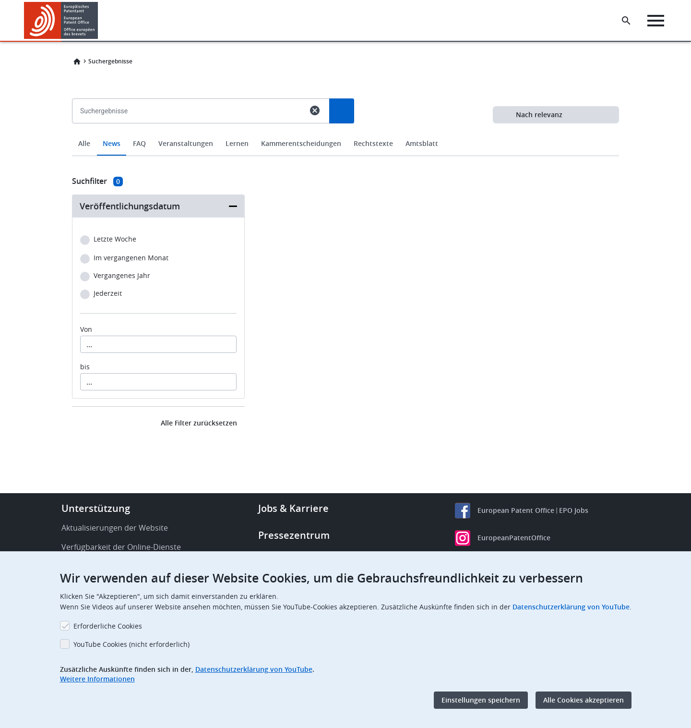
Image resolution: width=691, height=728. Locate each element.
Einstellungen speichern (480, 699)
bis (85, 367)
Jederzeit (108, 294)
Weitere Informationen (97, 678)
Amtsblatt (421, 143)
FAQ (139, 143)
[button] (99, 20)
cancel (315, 110)
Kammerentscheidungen (301, 143)
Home (76, 61)
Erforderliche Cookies (107, 626)
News (111, 143)
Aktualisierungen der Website (114, 527)
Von (86, 329)
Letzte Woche (115, 239)
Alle (84, 143)
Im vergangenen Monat (131, 258)
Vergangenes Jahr (122, 276)
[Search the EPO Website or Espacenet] (626, 20)
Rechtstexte (373, 143)
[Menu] (655, 21)
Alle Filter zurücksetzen (199, 422)
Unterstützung (95, 508)
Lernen (237, 143)
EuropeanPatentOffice (513, 537)
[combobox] (345, 133)
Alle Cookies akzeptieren (583, 699)
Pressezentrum (294, 535)
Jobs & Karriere (293, 508)
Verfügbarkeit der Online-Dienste (121, 547)
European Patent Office (515, 510)
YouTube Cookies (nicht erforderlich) (131, 644)
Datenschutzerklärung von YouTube (571, 606)
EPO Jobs (573, 510)
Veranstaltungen (185, 143)
